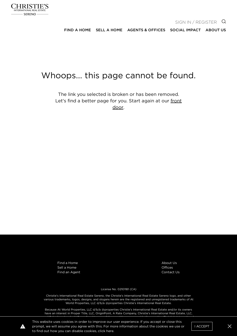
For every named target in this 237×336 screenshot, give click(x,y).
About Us (169, 263)
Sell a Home (66, 267)
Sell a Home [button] (109, 30)
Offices (167, 267)
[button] (229, 326)
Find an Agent (68, 272)
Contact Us (171, 272)
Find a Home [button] (77, 30)
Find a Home (67, 263)
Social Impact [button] (185, 30)
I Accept (201, 326)
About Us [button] (216, 30)
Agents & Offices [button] (146, 30)
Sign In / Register (196, 22)
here (109, 331)
